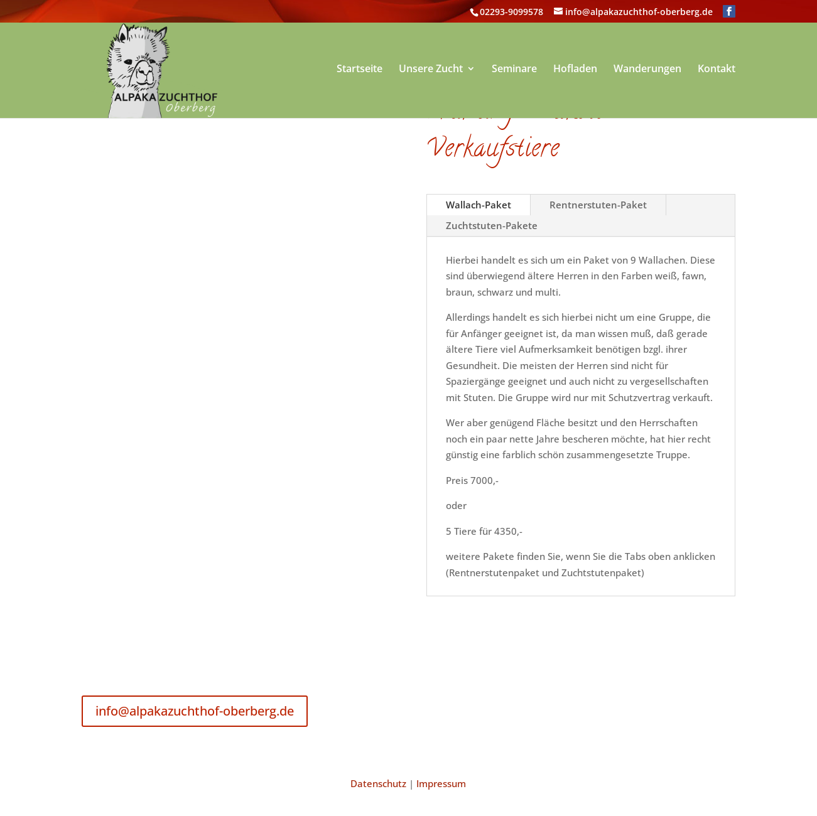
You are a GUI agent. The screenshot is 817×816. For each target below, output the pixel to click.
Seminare (514, 69)
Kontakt (716, 69)
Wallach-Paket (478, 204)
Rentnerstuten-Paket (598, 204)
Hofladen (575, 69)
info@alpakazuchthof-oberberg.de (194, 710)
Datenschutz (378, 783)
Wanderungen (647, 69)
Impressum (441, 783)
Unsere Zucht (431, 69)
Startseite (359, 69)
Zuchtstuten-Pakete (492, 225)
